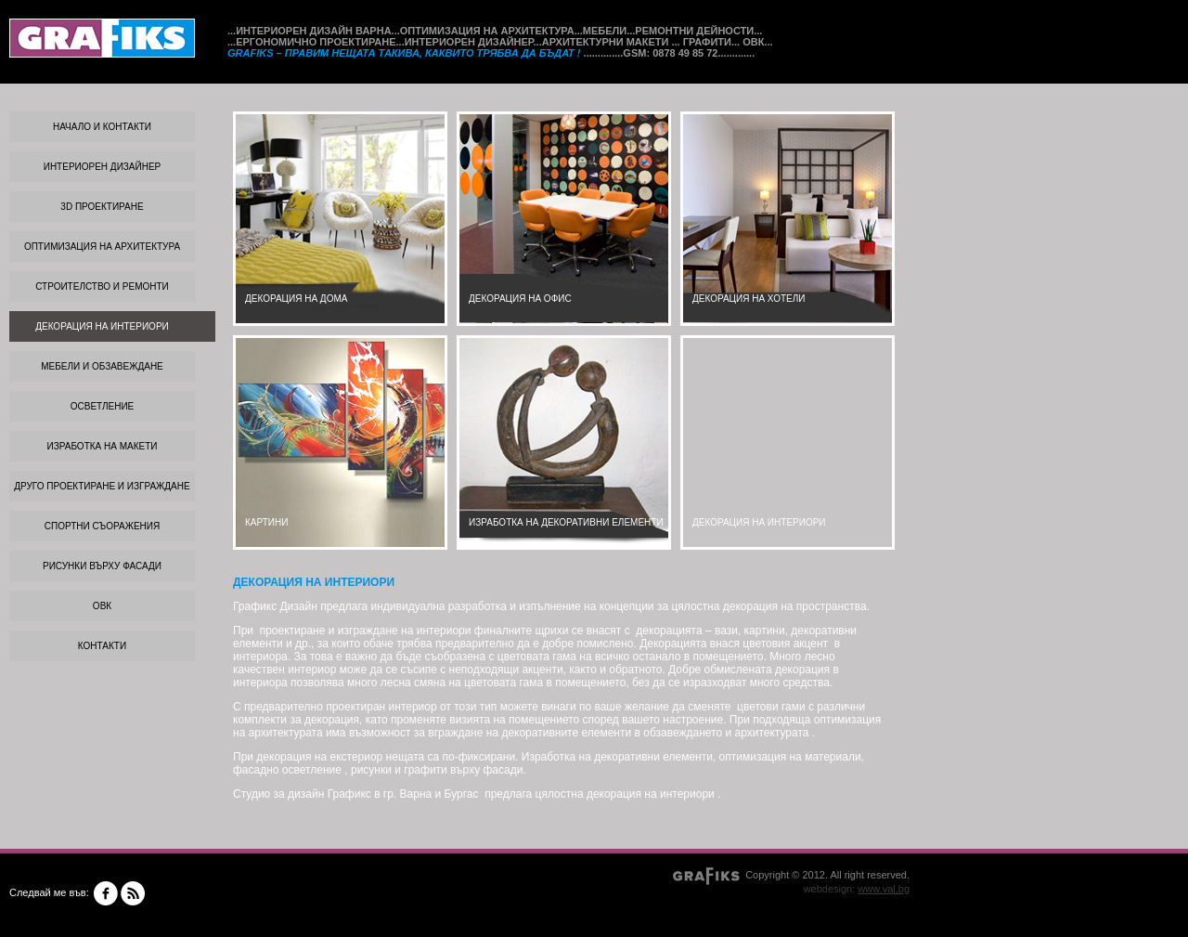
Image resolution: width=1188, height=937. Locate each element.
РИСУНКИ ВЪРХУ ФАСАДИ (102, 566)
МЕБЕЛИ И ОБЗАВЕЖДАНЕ (102, 366)
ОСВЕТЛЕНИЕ (103, 406)
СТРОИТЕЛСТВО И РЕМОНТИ (102, 286)
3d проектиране (101, 207)
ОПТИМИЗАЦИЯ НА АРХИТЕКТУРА (102, 246)
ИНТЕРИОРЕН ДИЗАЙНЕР (102, 167)
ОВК (102, 606)
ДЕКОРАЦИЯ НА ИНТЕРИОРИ (102, 326)
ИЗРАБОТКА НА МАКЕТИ (102, 446)
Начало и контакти (102, 127)
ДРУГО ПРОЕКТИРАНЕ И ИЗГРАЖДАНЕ (101, 486)
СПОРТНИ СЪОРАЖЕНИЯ (102, 526)
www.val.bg (884, 888)
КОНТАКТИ (102, 646)
